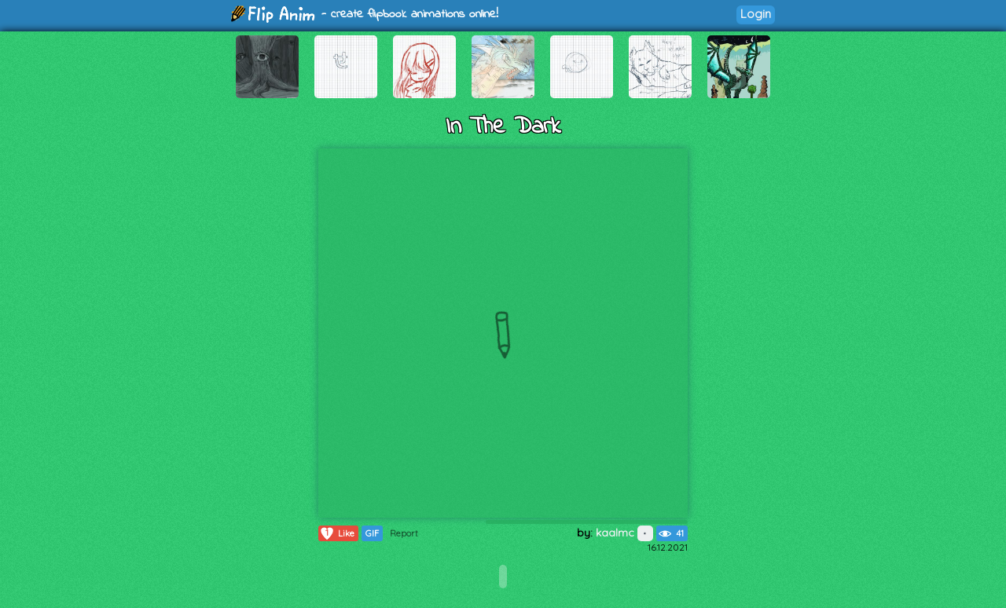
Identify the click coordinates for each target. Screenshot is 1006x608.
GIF (372, 533)
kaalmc (624, 533)
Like (336, 533)
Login (755, 13)
